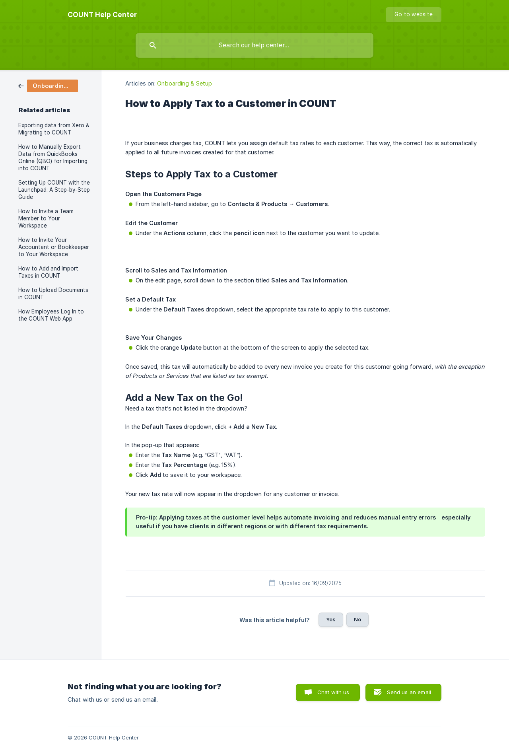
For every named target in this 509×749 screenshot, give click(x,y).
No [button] (357, 619)
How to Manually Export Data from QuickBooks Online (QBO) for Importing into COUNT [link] (52, 157)
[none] (102, 14)
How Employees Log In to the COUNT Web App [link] (51, 315)
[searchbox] (254, 45)
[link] (48, 85)
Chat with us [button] (333, 692)
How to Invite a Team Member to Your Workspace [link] (46, 218)
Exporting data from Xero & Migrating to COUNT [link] (53, 129)
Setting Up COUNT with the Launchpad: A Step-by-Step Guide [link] (54, 189)
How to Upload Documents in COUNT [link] (53, 293)
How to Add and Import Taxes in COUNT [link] (48, 272)
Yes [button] (331, 619)
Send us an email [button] (409, 692)
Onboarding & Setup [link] (184, 83)
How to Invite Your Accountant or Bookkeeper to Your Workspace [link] (53, 247)
